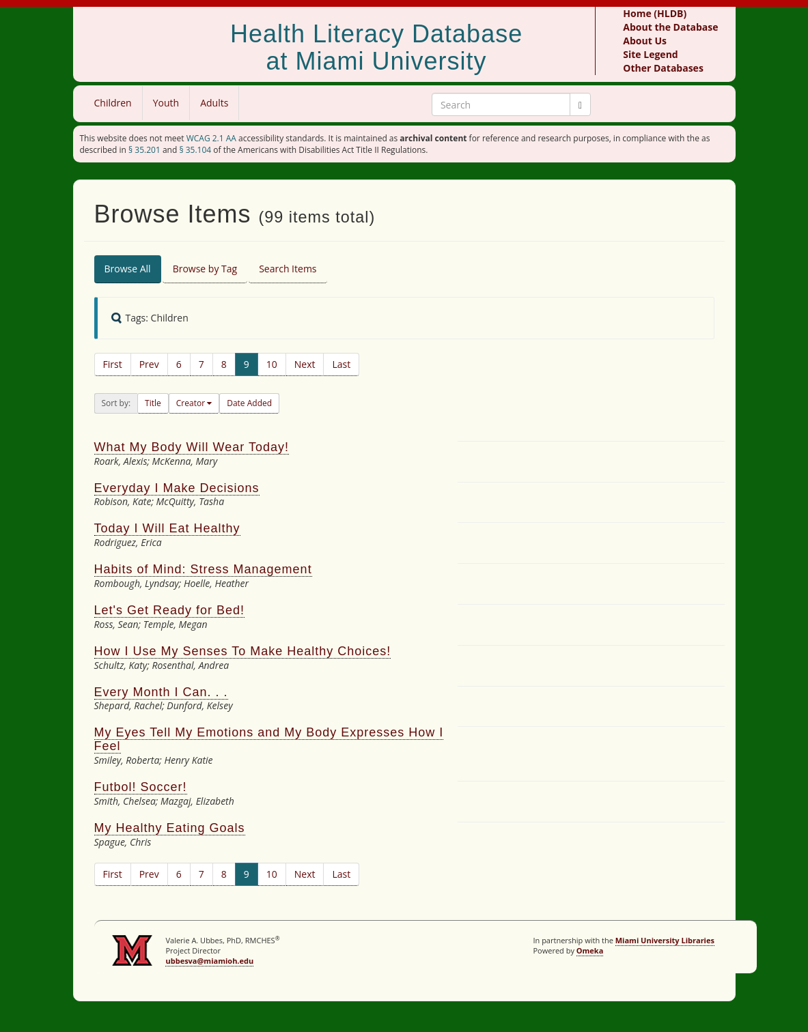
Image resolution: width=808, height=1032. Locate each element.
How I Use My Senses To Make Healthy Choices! (242, 651)
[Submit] (580, 104)
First (112, 364)
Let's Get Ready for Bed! (169, 610)
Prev (149, 364)
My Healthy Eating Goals (169, 828)
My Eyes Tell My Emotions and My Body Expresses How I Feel (269, 739)
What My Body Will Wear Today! (191, 447)
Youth (166, 102)
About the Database (670, 26)
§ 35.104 (195, 150)
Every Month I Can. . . (161, 692)
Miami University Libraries (664, 940)
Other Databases (663, 67)
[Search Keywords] (501, 104)
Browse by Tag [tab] (205, 268)
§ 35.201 (144, 150)
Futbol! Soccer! (140, 787)
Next (305, 364)
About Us (645, 40)
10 (271, 364)
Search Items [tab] (287, 268)
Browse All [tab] (128, 268)
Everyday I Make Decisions (177, 488)
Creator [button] (191, 403)
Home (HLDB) (654, 13)
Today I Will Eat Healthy (167, 528)
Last (341, 364)
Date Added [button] (249, 403)
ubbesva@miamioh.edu (209, 961)
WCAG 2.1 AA (211, 138)
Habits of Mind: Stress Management (203, 569)
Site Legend (650, 54)
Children (113, 102)
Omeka (590, 950)
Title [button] (153, 403)
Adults (214, 102)
